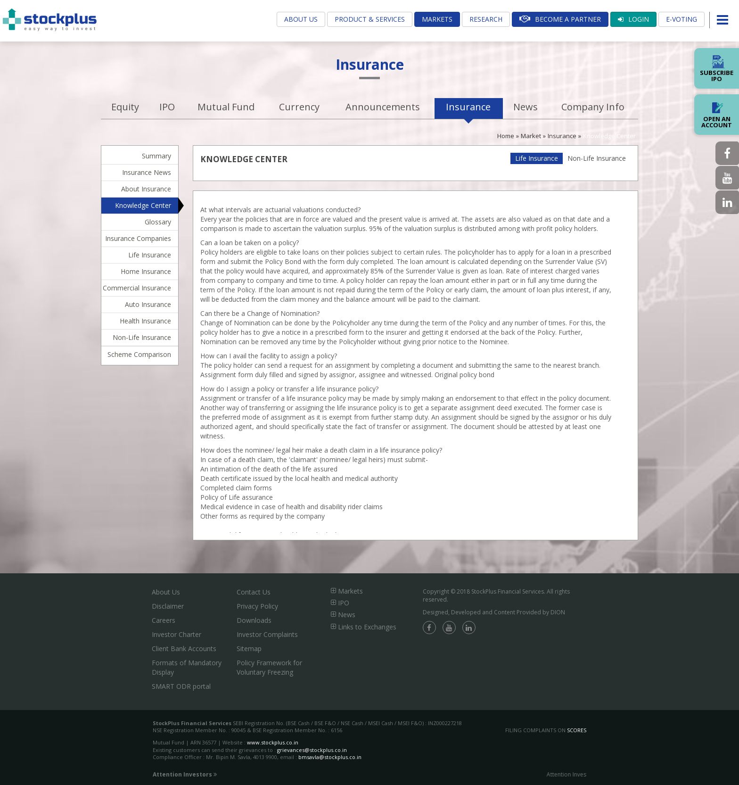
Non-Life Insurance (142, 337)
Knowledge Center (609, 136)
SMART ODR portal (181, 686)
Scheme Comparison (139, 354)
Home (505, 136)
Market (531, 136)
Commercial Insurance (137, 287)
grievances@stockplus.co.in (312, 749)
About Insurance (146, 188)
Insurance (468, 106)
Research (485, 19)
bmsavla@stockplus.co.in (329, 756)
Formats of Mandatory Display (187, 667)
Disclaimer (168, 606)
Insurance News (146, 172)
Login (633, 19)
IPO (167, 106)
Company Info (592, 106)
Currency (299, 106)
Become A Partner (560, 19)
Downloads (254, 620)
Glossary (158, 221)
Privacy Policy (257, 606)
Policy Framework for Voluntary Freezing (269, 667)
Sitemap (249, 648)
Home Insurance (146, 271)
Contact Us (254, 591)
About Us (301, 19)
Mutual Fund (226, 106)
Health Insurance (145, 320)
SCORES (576, 730)
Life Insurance (149, 254)
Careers (163, 620)
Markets (437, 19)
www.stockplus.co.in (272, 742)
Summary (156, 155)
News (525, 106)
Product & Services (370, 19)
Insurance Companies (138, 238)
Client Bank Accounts (184, 648)
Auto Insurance (148, 304)
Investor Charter (176, 634)
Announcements (382, 106)
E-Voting (681, 19)
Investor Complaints (267, 634)
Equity (125, 106)
